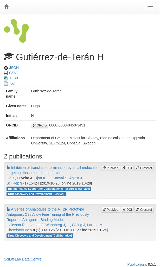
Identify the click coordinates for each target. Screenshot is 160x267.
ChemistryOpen (19, 230)
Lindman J (35, 225)
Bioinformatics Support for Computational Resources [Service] (49, 188)
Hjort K (40, 178)
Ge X (11, 178)
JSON (11, 68)
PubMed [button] (110, 168)
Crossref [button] (144, 168)
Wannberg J (55, 225)
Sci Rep (13, 183)
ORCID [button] (40, 125)
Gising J (78, 225)
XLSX (11, 78)
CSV (10, 73)
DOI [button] (127, 168)
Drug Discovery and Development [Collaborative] (40, 235)
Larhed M (95, 225)
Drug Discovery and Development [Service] (36, 193)
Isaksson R (15, 225)
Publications (137, 264)
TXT (10, 83)
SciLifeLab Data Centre (23, 259)
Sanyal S (60, 178)
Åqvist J (75, 178)
